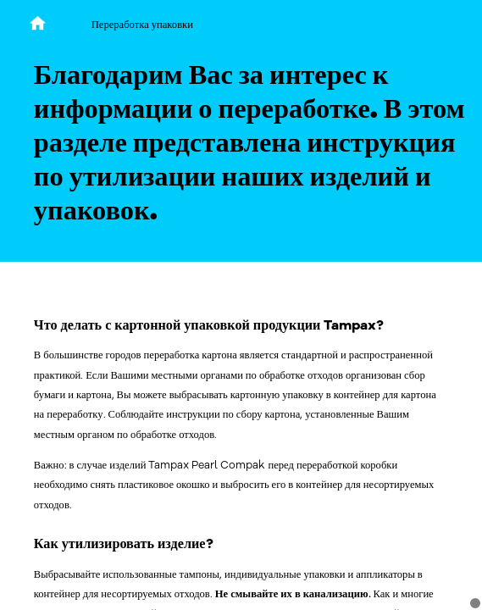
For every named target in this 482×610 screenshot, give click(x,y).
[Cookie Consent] (475, 603)
